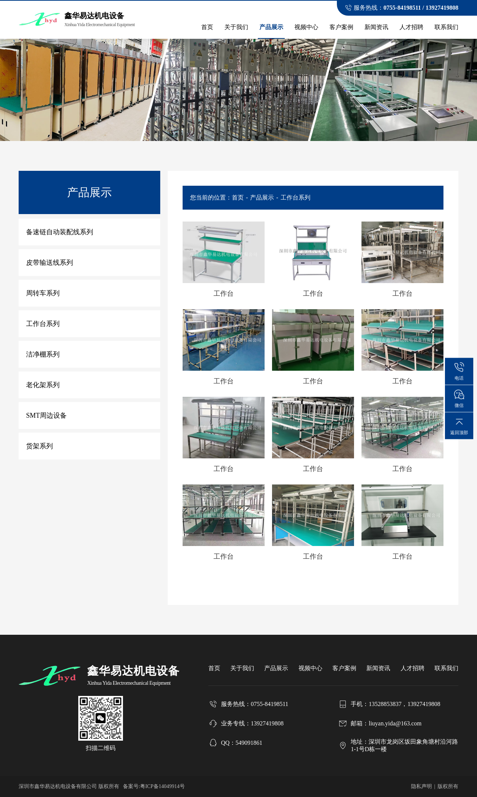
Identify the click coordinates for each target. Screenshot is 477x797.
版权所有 (447, 786)
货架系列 (39, 446)
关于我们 (236, 27)
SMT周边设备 (46, 415)
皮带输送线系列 (49, 262)
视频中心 (306, 27)
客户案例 (341, 27)
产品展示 (271, 27)
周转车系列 (43, 293)
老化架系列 (43, 385)
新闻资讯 (376, 27)
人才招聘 (411, 27)
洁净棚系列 (43, 354)
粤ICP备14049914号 (162, 786)
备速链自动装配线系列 (59, 232)
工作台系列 (43, 323)
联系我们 (446, 27)
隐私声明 (421, 786)
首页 (207, 27)
